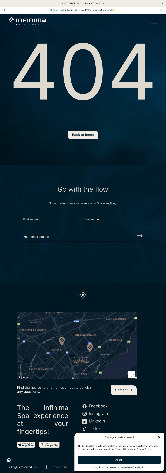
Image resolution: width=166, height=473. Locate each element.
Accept (119, 459)
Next (161, 10)
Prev (4, 10)
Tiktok (91, 428)
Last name (92, 219)
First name (31, 219)
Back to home (83, 135)
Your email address (37, 236)
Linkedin (93, 421)
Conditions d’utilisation (105, 467)
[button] (159, 437)
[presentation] (83, 255)
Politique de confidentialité (130, 467)
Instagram (95, 413)
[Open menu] (154, 22)
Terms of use (60, 467)
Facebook (95, 406)
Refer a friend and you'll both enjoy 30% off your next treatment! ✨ (83, 10)
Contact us (123, 390)
